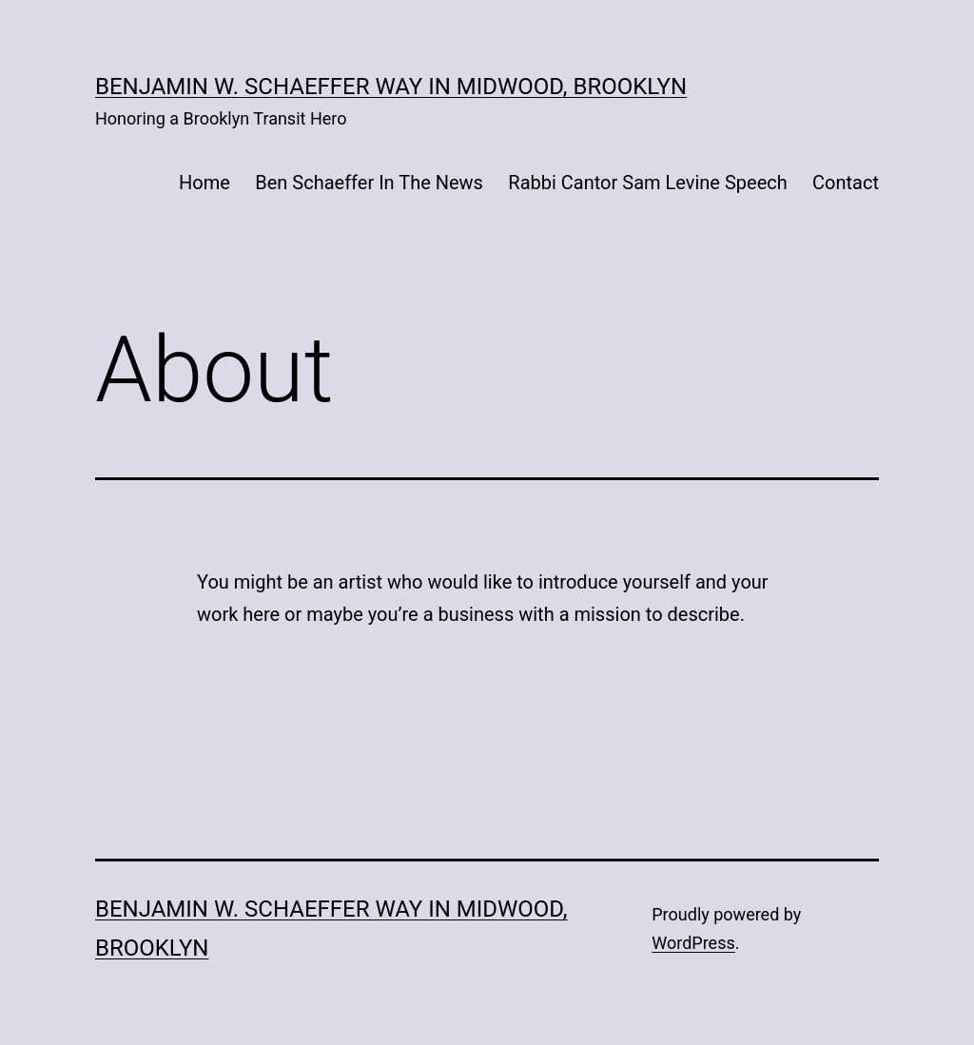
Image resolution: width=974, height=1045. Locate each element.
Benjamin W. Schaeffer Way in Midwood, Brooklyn (391, 86)
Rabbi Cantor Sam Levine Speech (647, 182)
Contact (845, 182)
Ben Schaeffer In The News (369, 182)
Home (204, 182)
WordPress (693, 943)
